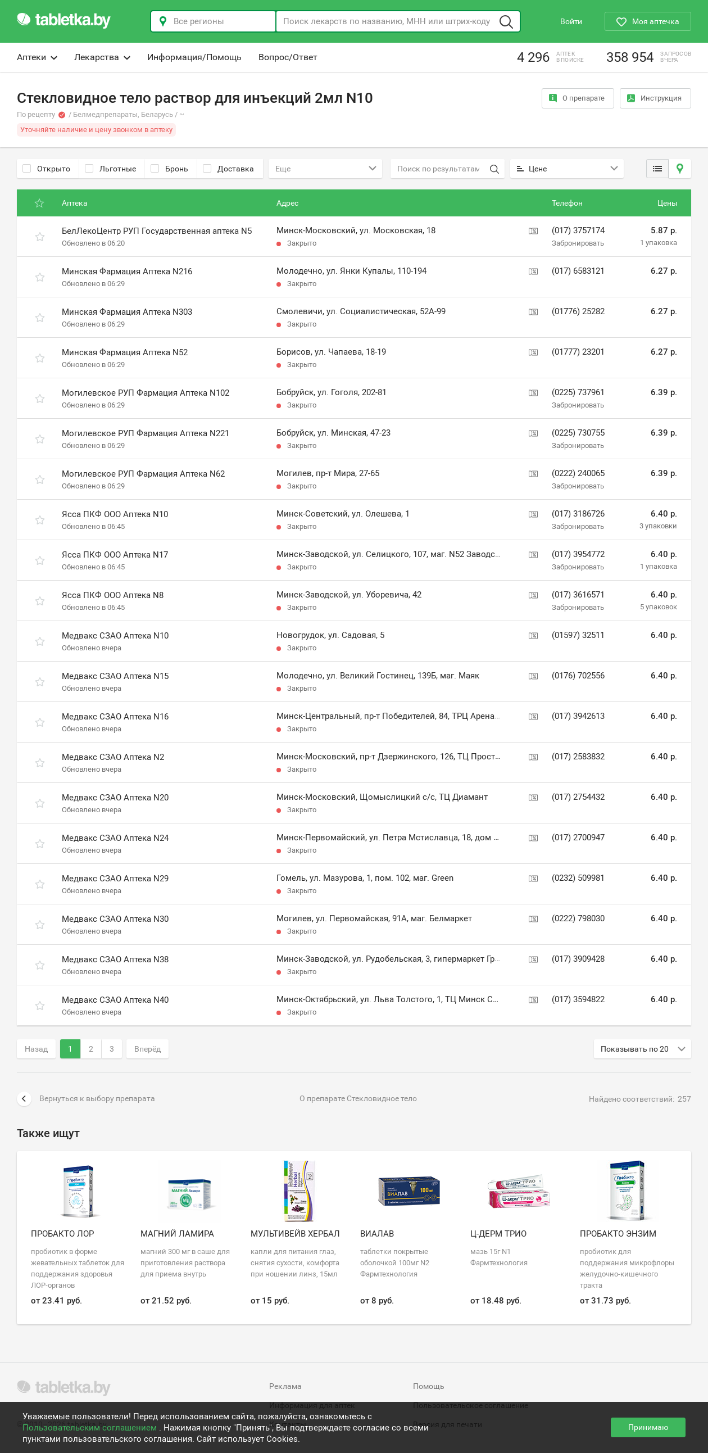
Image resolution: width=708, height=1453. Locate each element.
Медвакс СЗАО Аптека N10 (115, 636)
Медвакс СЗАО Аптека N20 (115, 798)
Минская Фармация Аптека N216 (127, 271)
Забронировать (578, 243)
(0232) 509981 (578, 878)
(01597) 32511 (578, 635)
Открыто (46, 168)
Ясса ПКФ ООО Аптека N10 (115, 514)
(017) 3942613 (578, 716)
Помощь (428, 1386)
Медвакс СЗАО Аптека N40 (115, 1000)
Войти (571, 21)
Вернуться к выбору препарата (86, 1099)
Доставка (228, 168)
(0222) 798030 (578, 918)
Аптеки (37, 57)
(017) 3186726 (578, 514)
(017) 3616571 (578, 595)
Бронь (169, 168)
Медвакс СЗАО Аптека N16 (115, 717)
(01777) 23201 (578, 352)
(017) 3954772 (578, 554)
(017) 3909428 (578, 959)
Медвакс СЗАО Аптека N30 (115, 919)
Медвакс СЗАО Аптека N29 (115, 878)
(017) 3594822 (578, 999)
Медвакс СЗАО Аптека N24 (115, 838)
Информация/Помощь (194, 57)
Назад (36, 1048)
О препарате (577, 98)
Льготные (110, 168)
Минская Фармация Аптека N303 (127, 312)
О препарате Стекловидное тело (358, 1098)
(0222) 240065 (578, 473)
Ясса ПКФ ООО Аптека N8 (113, 595)
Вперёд (147, 1048)
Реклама (285, 1386)
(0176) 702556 (578, 676)
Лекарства (102, 57)
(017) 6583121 (578, 271)
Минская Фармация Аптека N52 (125, 352)
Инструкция (654, 98)
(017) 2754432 (578, 797)
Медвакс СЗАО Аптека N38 (115, 959)
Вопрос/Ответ (287, 57)
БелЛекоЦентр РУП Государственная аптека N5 (157, 231)
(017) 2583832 (578, 757)
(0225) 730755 (578, 433)
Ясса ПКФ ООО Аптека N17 (115, 555)
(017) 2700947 (578, 837)
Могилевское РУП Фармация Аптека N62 (143, 474)
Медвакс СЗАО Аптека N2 (113, 757)
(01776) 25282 (578, 311)
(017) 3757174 (578, 230)
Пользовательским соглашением (90, 1428)
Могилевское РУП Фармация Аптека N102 (145, 393)
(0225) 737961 (578, 392)
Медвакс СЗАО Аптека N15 (115, 676)
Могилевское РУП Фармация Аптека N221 (145, 433)
